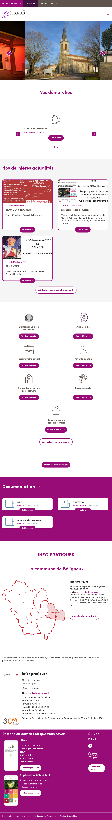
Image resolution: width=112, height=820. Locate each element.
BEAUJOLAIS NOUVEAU (18, 210)
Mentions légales (22, 816)
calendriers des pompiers (75, 210)
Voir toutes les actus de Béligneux (54, 290)
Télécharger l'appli (30, 767)
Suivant (102, 53)
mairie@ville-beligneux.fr (87, 592)
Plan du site (7, 816)
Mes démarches (47, 4)
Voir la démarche (28, 336)
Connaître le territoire (83, 616)
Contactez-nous (96, 768)
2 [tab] (57, 147)
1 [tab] (54, 147)
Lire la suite (56, 138)
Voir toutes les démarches (54, 442)
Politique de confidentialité (44, 816)
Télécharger (27, 510)
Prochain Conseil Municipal (56, 464)
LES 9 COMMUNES (10, 4)
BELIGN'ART (12, 266)
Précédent (9, 53)
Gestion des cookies (68, 816)
